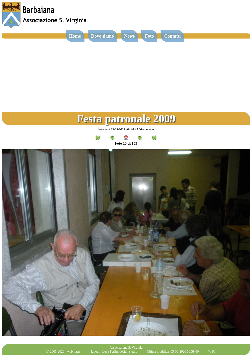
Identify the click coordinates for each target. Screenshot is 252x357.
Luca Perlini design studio (119, 351)
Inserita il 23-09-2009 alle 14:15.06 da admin (126, 129)
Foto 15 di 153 (126, 143)
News (129, 36)
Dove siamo (102, 36)
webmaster (74, 351)
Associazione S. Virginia (126, 347)
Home (75, 36)
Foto (149, 36)
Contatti (172, 36)
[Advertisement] (126, 73)
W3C (211, 351)
